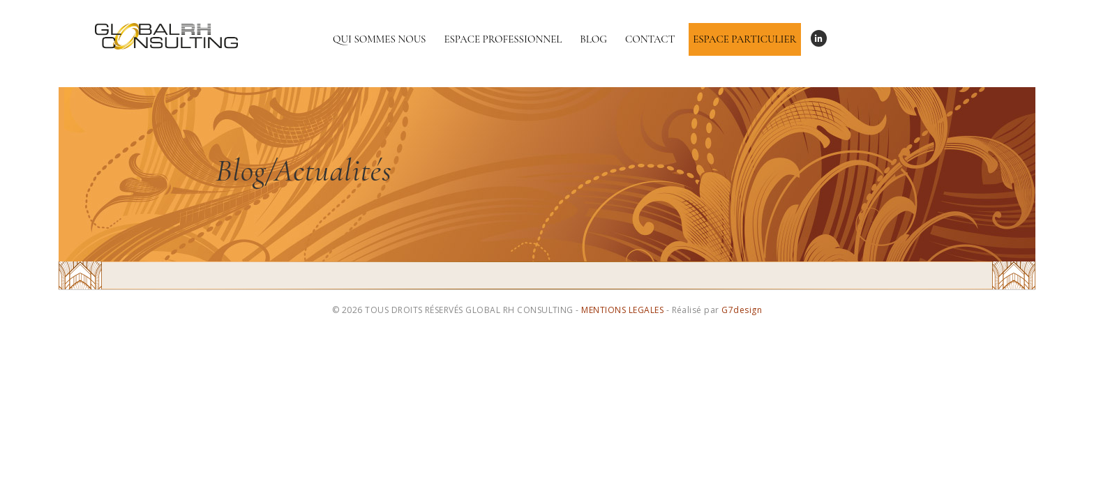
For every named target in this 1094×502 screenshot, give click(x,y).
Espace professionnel (503, 39)
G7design (741, 310)
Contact (650, 39)
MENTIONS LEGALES (622, 310)
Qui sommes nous (379, 39)
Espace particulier (744, 39)
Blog (593, 39)
